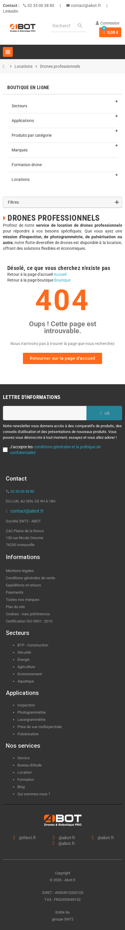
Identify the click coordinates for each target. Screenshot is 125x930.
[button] (62, 358)
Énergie (23, 659)
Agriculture (26, 667)
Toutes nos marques (22, 599)
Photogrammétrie (31, 712)
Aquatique (25, 681)
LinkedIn (10, 11)
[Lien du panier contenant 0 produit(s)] (110, 32)
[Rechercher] (68, 26)
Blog (21, 787)
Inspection (26, 705)
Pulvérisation (28, 734)
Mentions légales (20, 571)
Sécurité (24, 652)
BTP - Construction (32, 645)
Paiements (14, 592)
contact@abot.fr (85, 5)
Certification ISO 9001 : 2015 (29, 621)
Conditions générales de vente (30, 578)
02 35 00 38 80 (40, 5)
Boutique (62, 280)
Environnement (29, 674)
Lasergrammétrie (31, 719)
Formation (25, 779)
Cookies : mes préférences (28, 614)
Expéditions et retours (23, 585)
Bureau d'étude (29, 765)
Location (24, 772)
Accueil (60, 274)
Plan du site (15, 607)
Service (23, 758)
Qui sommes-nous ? (33, 794)
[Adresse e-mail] (44, 413)
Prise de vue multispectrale (39, 727)
